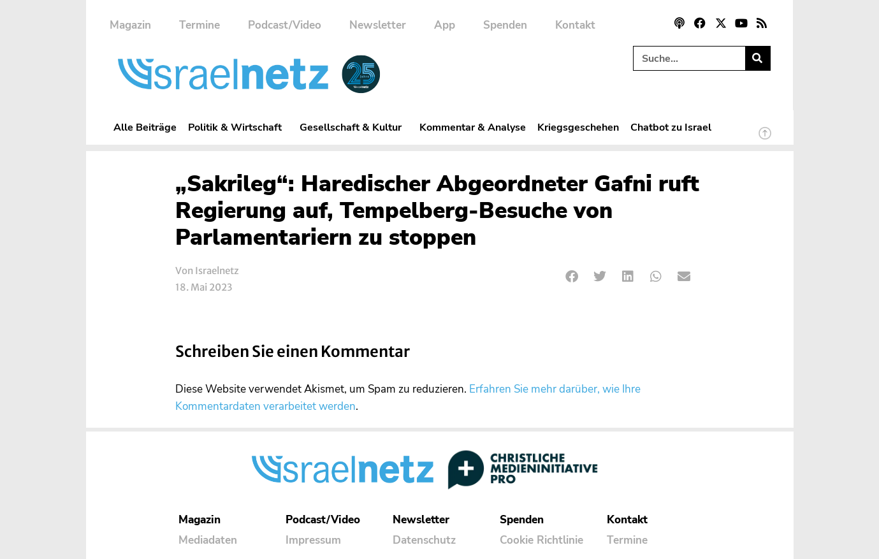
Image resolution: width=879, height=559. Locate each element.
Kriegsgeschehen (578, 127)
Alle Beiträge (145, 127)
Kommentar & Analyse (472, 127)
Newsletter (377, 25)
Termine (199, 25)
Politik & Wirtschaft (238, 127)
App (444, 25)
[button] (572, 277)
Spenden (505, 25)
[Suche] (757, 58)
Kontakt (575, 25)
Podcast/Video (284, 25)
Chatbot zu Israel (670, 127)
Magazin (130, 25)
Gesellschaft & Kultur (354, 127)
